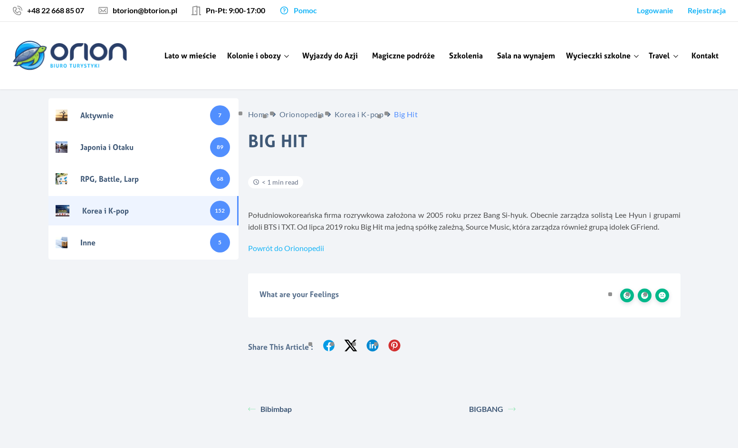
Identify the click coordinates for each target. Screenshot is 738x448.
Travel (659, 55)
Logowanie (655, 10)
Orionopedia (301, 114)
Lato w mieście (190, 55)
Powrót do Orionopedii (286, 247)
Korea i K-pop (359, 114)
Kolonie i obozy (254, 55)
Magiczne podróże (403, 55)
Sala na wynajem (526, 55)
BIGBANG (492, 408)
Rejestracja (707, 10)
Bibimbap (270, 408)
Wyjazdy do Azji (330, 55)
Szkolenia (466, 55)
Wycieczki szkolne (598, 55)
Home (258, 114)
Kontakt (705, 55)
